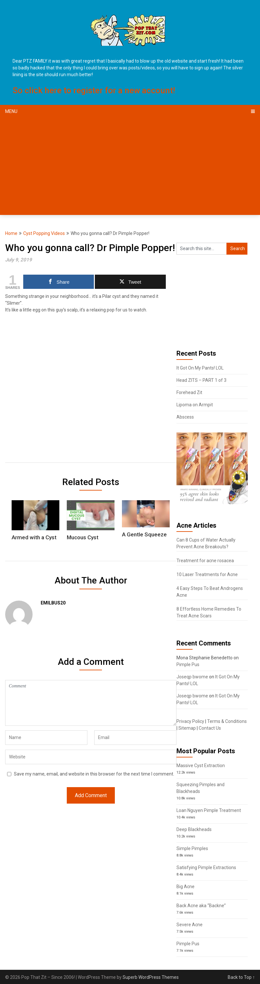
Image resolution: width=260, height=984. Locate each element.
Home (11, 233)
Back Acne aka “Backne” (201, 905)
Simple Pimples (192, 848)
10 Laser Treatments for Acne (207, 574)
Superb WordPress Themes (151, 977)
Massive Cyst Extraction (200, 765)
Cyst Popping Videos (44, 233)
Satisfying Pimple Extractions (206, 867)
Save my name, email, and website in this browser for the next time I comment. (94, 773)
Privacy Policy (190, 721)
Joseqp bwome (192, 676)
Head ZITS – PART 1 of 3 (201, 380)
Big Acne (185, 886)
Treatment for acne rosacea (205, 560)
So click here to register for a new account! (94, 90)
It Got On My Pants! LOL (200, 367)
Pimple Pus (187, 664)
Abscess (185, 417)
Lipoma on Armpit (194, 404)
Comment (90, 703)
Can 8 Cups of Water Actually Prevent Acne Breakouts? (205, 543)
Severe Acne (189, 924)
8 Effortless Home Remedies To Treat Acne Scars (208, 612)
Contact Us (210, 728)
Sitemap (187, 728)
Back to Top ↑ (241, 977)
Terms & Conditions (227, 721)
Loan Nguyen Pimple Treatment (208, 810)
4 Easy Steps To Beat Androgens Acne (209, 592)
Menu (11, 111)
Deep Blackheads (194, 829)
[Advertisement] (130, 166)
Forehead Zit (189, 392)
